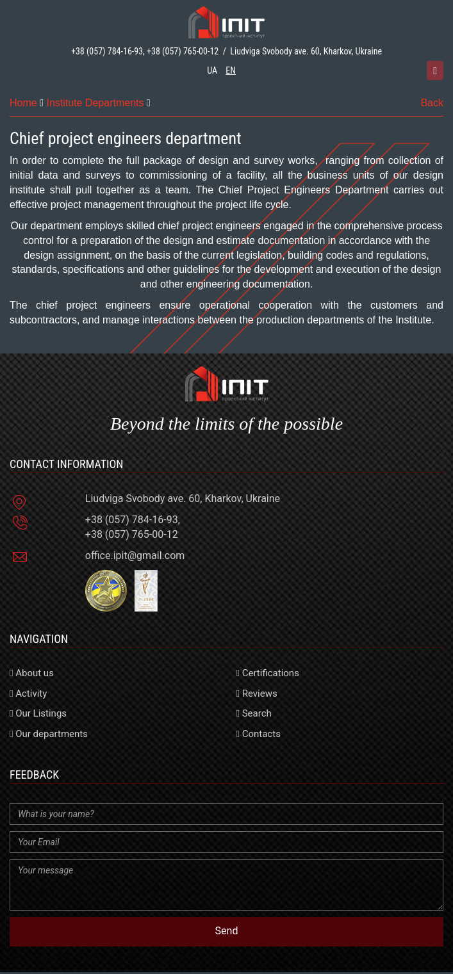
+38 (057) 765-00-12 (182, 51)
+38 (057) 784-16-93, (108, 51)
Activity (28, 693)
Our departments (49, 734)
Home (23, 102)
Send (226, 931)
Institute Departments (95, 102)
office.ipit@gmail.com (135, 555)
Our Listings (38, 713)
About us (32, 673)
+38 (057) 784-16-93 (131, 520)
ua (212, 70)
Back (431, 102)
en (231, 70)
